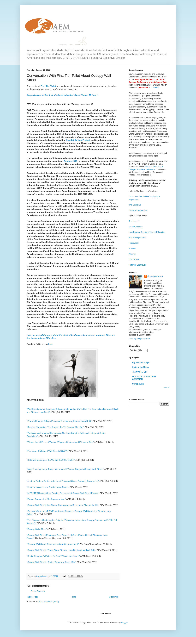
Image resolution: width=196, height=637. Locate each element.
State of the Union (140, 367)
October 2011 (70, 161)
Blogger (124, 622)
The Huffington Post (137, 238)
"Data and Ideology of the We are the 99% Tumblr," (51, 460)
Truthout (132, 248)
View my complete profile (139, 338)
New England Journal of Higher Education (147, 232)
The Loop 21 (134, 221)
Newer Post (33, 597)
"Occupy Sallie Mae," (37, 529)
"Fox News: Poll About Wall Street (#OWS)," (47, 451)
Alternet (132, 254)
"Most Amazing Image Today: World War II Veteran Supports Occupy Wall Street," (65, 469)
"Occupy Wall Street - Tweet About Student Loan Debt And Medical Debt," (61, 550)
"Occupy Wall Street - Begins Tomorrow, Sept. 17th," (51, 562)
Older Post (113, 597)
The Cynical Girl (139, 372)
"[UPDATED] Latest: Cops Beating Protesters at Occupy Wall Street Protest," (63, 493)
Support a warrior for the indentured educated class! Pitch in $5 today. (63, 95)
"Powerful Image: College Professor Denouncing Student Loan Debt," (59, 421)
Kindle (156, 88)
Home (73, 597)
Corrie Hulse (138, 384)
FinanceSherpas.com (138, 210)
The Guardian (135, 205)
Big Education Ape (140, 362)
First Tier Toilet (48, 86)
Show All (166, 387)
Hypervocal (134, 243)
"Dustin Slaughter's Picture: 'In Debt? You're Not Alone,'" (53, 556)
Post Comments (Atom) (49, 601)
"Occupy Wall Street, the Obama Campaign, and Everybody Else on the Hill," (63, 505)
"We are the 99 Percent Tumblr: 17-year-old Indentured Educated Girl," (60, 442)
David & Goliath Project (77, 140)
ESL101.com (134, 259)
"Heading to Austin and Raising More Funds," (48, 487)
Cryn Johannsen (155, 276)
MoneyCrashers (136, 227)
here (50, 344)
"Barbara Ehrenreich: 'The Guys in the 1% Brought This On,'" (55, 427)
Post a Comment (38, 591)
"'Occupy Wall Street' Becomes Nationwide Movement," (53, 544)
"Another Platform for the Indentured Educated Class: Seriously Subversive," (63, 481)
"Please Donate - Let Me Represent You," (46, 499)
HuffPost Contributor (138, 265)
